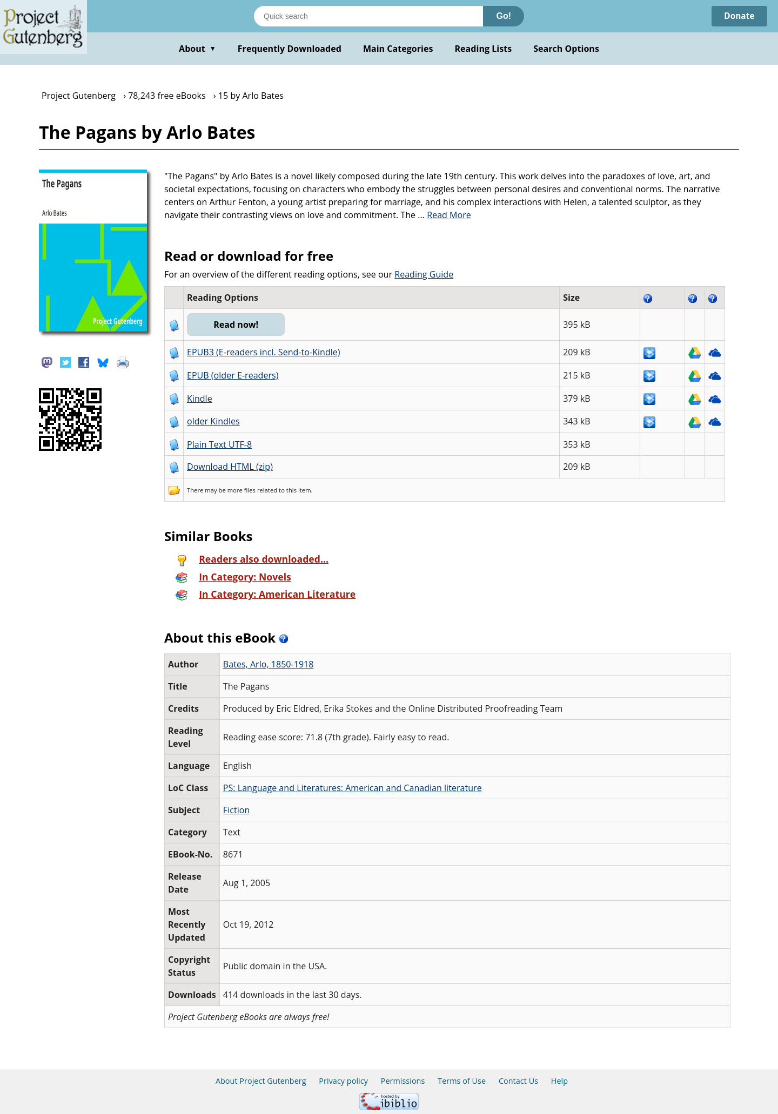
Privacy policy (343, 1081)
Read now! (236, 324)
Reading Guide (423, 274)
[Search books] (368, 16)
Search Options (566, 49)
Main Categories (398, 49)
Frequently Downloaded (289, 49)
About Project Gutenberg (261, 1081)
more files (241, 490)
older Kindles (213, 421)
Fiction (236, 810)
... (444, 215)
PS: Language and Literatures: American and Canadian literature (352, 788)
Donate (738, 16)
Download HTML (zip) (230, 466)
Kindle (199, 398)
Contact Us (518, 1081)
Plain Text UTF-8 (219, 444)
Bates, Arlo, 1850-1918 (268, 664)
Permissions (403, 1081)
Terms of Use (462, 1081)
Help (559, 1081)
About (197, 48)
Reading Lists (483, 49)
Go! (503, 16)
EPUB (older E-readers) (232, 375)
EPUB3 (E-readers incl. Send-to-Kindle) (263, 352)
